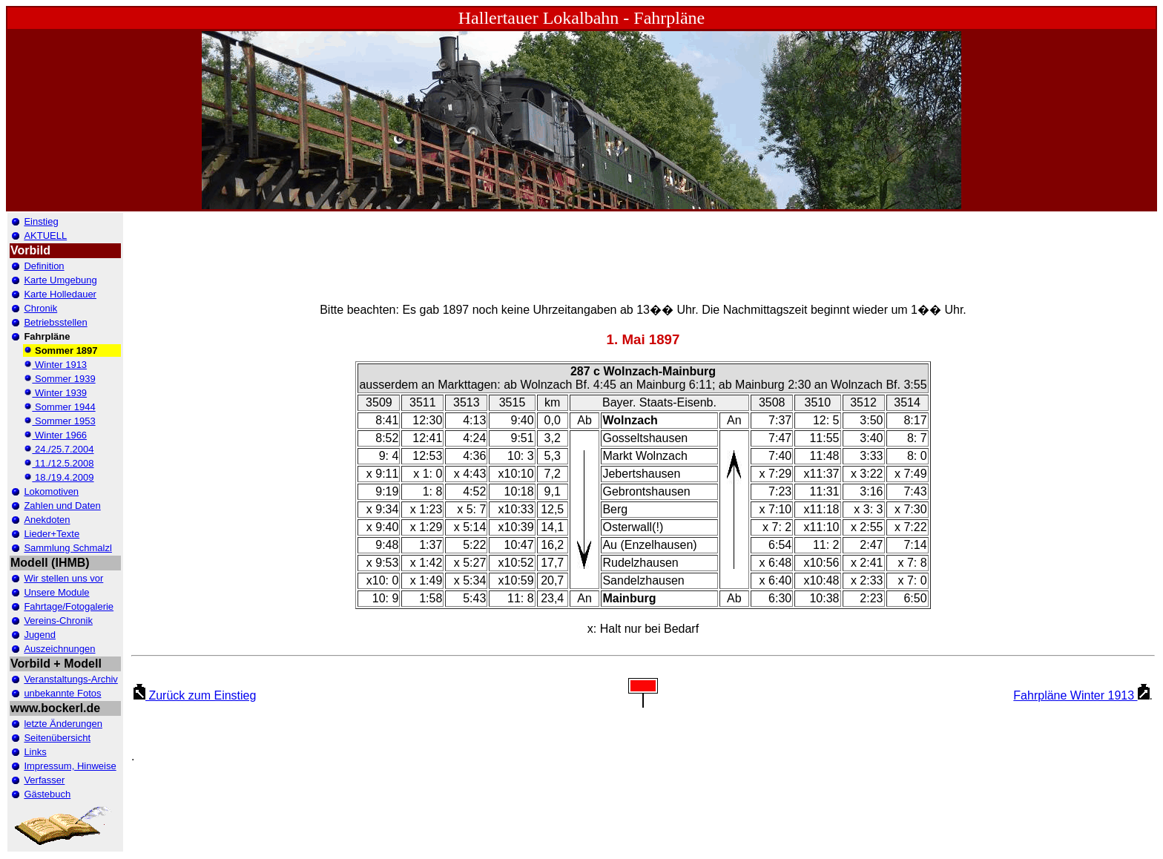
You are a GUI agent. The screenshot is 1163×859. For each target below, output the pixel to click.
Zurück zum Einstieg (195, 695)
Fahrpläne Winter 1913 (1081, 695)
